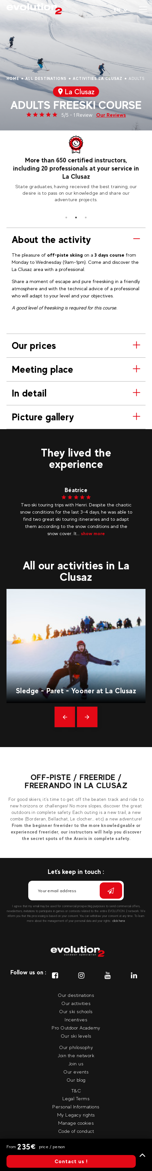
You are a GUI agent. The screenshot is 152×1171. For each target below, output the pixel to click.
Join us (76, 1063)
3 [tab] (85, 217)
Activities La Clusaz (97, 78)
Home (12, 78)
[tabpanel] (76, 169)
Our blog (76, 1080)
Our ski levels (76, 1036)
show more (93, 533)
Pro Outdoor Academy (76, 1027)
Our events (76, 1071)
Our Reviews (111, 115)
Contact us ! (71, 1161)
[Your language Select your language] (121, 10)
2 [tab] (76, 217)
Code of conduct (76, 1131)
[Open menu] (143, 10)
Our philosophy (76, 1047)
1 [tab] (66, 217)
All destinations (46, 78)
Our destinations (76, 995)
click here (118, 921)
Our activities (76, 1003)
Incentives (76, 1019)
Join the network (76, 1055)
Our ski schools (76, 1011)
